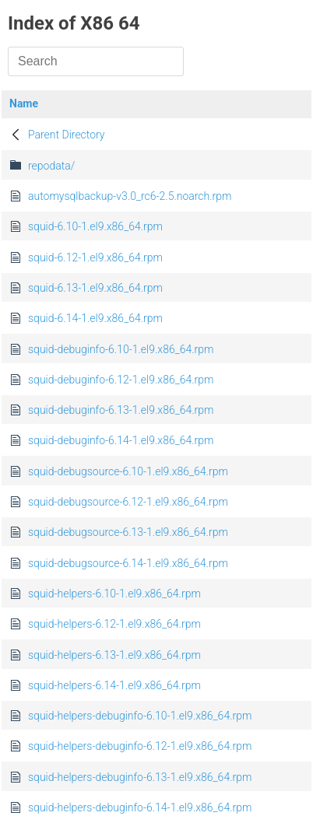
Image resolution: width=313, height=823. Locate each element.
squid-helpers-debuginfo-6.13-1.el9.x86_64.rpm (139, 777)
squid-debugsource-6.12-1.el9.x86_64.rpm (128, 502)
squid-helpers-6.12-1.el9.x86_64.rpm (114, 624)
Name (23, 103)
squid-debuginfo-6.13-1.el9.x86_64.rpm (121, 410)
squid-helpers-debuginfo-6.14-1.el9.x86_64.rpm (139, 807)
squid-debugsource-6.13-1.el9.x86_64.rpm (128, 532)
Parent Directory (66, 134)
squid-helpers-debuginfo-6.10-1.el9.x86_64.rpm (139, 715)
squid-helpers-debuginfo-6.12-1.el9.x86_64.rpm (139, 746)
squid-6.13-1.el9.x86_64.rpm (95, 288)
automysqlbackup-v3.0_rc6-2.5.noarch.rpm (129, 196)
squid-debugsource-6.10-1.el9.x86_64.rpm (128, 471)
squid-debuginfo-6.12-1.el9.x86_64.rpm (121, 379)
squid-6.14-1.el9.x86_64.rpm (95, 318)
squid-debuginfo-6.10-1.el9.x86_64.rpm (121, 349)
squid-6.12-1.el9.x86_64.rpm (95, 257)
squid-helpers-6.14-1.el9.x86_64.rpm (114, 685)
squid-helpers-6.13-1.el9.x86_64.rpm (114, 655)
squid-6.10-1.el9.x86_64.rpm (95, 226)
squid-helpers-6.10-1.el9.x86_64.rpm (114, 593)
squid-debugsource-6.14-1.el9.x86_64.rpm (128, 563)
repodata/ (51, 165)
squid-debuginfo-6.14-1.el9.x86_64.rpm (121, 440)
